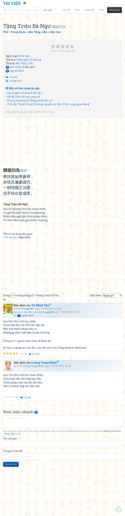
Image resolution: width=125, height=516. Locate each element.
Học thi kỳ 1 (11, 282)
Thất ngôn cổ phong (28, 105)
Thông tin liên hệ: (12, 496)
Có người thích (24, 360)
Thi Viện (12, 3)
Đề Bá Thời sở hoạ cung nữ (23, 142)
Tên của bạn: (10, 484)
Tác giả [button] (66, 9)
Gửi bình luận (11, 509)
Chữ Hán (24, 101)
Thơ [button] (77, 9)
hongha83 (22, 157)
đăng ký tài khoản (112, 476)
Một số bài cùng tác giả (22, 133)
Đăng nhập (114, 9)
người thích (15, 116)
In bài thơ (15, 126)
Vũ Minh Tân (41, 350)
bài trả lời (13, 112)
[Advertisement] (62, 38)
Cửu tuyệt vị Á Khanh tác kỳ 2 (24, 138)
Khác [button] (102, 9)
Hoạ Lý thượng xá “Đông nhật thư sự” (30, 146)
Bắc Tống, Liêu (24, 108)
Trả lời (13, 122)
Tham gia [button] (89, 9)
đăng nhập (9, 479)
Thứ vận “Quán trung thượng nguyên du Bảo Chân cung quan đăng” (48, 149)
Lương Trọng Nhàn (45, 408)
